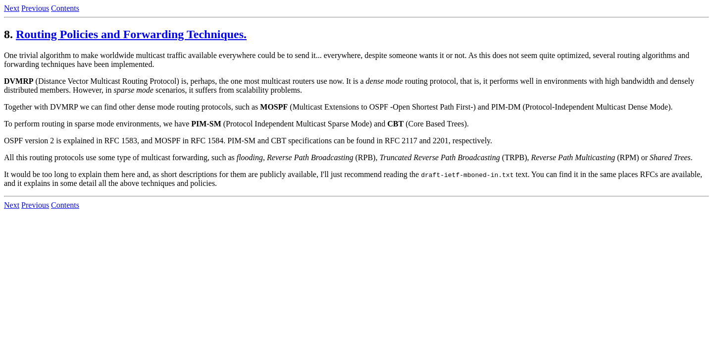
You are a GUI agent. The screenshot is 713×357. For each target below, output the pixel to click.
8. (8, 34)
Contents (65, 8)
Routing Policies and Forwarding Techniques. (131, 34)
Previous (35, 8)
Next (11, 8)
